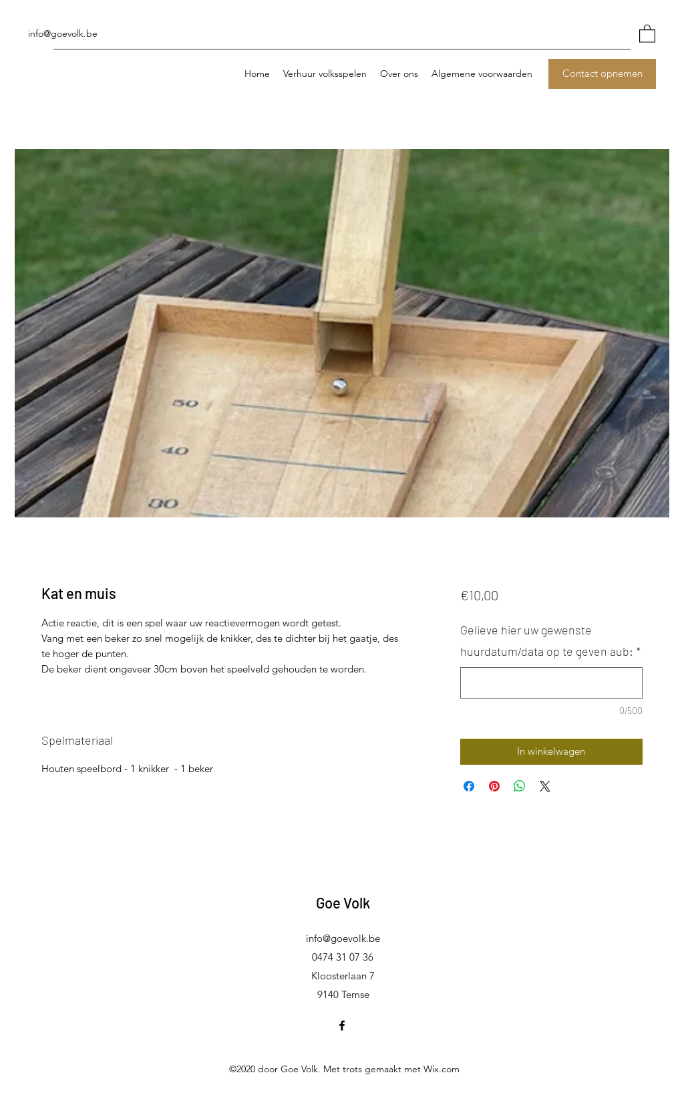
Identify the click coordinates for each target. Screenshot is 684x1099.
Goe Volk (343, 902)
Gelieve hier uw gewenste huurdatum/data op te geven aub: (550, 640)
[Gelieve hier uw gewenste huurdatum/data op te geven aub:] (551, 683)
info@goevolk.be (63, 33)
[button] (647, 33)
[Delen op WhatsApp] (520, 786)
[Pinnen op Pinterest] (494, 786)
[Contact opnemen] (602, 74)
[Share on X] (545, 786)
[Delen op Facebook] (469, 786)
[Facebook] (342, 1025)
